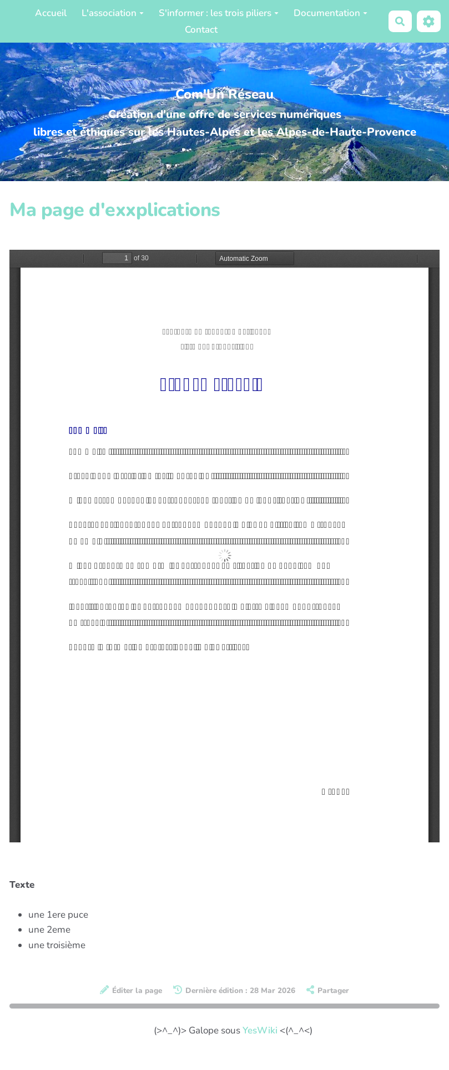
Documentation (330, 13)
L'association (113, 13)
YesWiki (260, 1030)
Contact (201, 29)
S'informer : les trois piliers (219, 13)
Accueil (51, 13)
